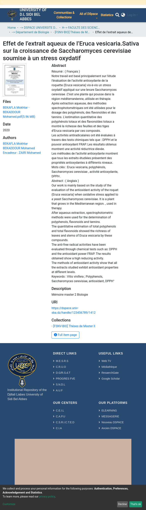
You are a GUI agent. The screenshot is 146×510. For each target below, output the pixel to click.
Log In (131, 15)
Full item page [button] (65, 335)
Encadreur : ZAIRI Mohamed (22, 153)
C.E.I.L (60, 410)
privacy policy (47, 496)
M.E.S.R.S (62, 360)
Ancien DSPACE (111, 428)
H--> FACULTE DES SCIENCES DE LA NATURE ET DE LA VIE (81, 27)
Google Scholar (111, 378)
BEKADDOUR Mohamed (19, 148)
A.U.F (59, 390)
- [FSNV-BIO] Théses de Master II (72, 32)
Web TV (106, 360)
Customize (9, 504)
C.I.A (59, 428)
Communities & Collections (64, 15)
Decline (122, 504)
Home (12, 27)
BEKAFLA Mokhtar (15, 143)
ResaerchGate (110, 372)
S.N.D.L (60, 384)
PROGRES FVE (65, 378)
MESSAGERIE (110, 416)
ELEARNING (109, 410)
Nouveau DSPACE (113, 422)
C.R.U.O (61, 366)
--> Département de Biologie (30, 32)
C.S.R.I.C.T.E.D (65, 422)
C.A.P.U (60, 416)
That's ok (135, 504)
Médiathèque (109, 366)
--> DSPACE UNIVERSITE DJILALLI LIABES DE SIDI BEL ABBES (39, 27)
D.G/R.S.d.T (63, 372)
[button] (123, 15)
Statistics (107, 15)
